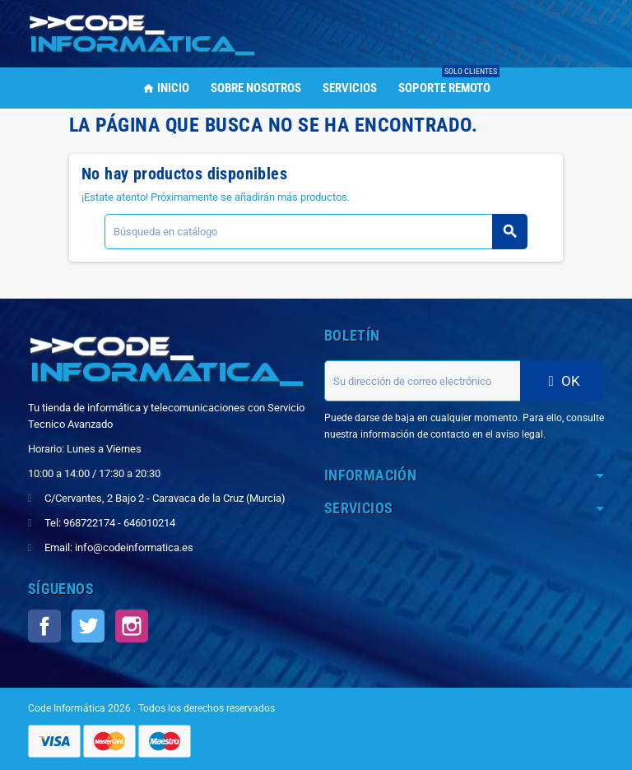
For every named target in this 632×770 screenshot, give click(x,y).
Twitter (88, 626)
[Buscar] (316, 231)
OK (562, 381)
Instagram (131, 626)
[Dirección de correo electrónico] (422, 380)
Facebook (44, 626)
